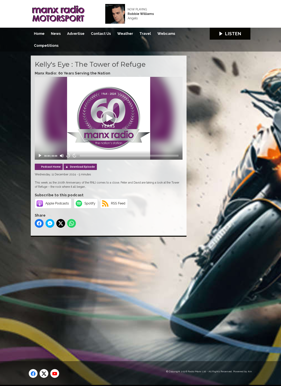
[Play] (40, 156)
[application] (109, 118)
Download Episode (82, 166)
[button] (109, 118)
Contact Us (101, 33)
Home (39, 33)
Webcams (166, 33)
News (56, 33)
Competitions (46, 45)
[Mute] (62, 156)
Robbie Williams (141, 14)
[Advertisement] (106, 294)
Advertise (75, 33)
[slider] (129, 156)
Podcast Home (51, 166)
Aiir (250, 371)
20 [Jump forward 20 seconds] (74, 155)
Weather (125, 33)
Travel (145, 33)
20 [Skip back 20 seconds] (68, 155)
